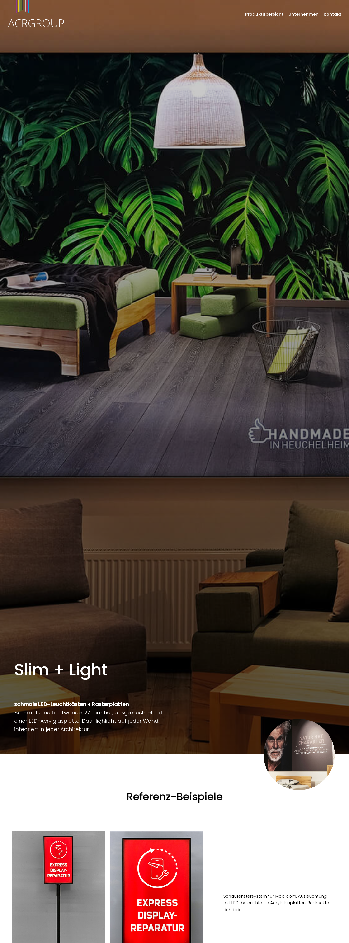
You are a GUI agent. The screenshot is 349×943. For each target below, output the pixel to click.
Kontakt (332, 14)
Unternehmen (303, 14)
